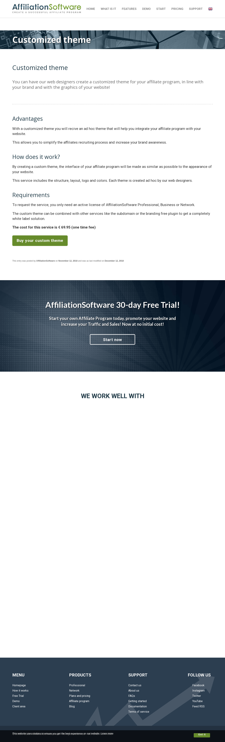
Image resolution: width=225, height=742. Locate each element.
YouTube (195, 701)
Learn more (107, 733)
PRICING (177, 9)
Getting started (137, 701)
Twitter (194, 696)
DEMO (146, 9)
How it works (20, 690)
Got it (202, 734)
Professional (77, 685)
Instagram (196, 690)
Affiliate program (79, 701)
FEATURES (129, 9)
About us (133, 690)
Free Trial (18, 696)
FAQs (131, 696)
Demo (16, 701)
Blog (72, 706)
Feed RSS (196, 706)
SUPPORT (196, 9)
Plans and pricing (79, 696)
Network (74, 690)
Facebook (196, 685)
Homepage (19, 685)
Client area (18, 706)
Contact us (134, 685)
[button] (210, 9)
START (161, 9)
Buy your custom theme (40, 240)
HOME (90, 9)
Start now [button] (112, 339)
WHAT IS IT (108, 9)
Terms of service (138, 711)
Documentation (137, 706)
